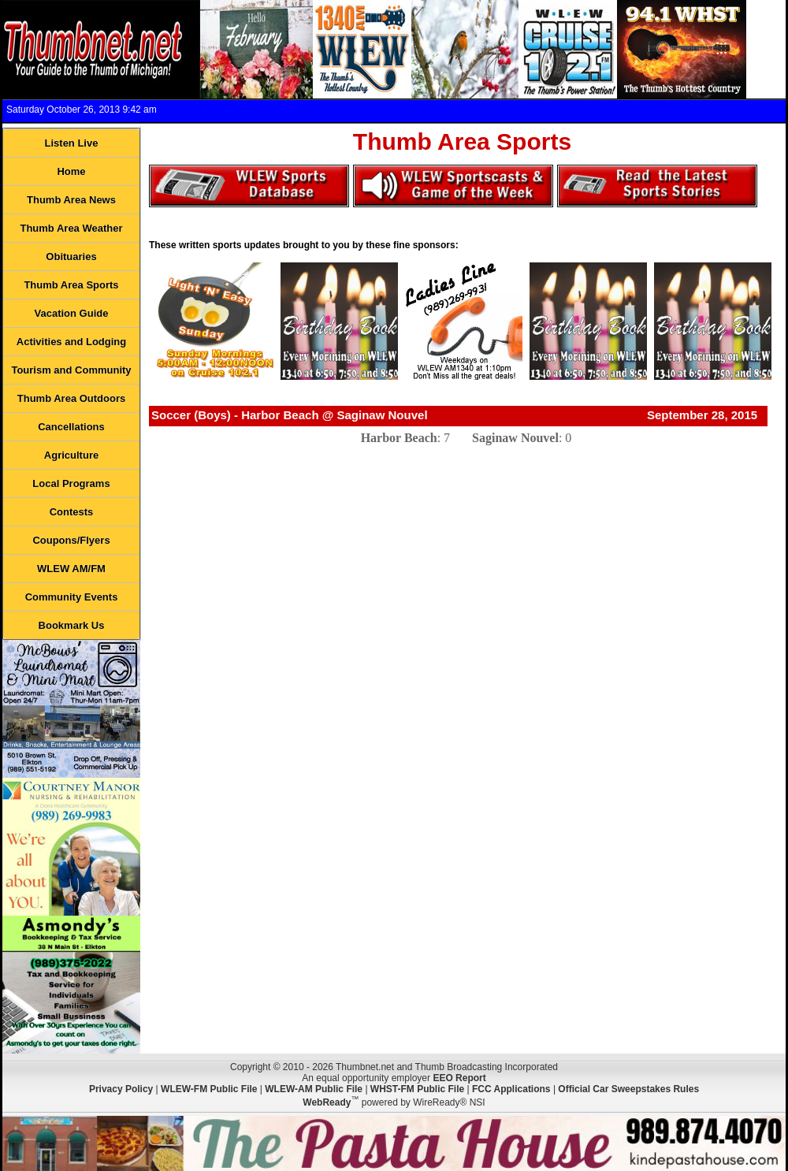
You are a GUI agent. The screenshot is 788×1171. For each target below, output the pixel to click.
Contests (72, 512)
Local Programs (71, 483)
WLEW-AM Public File (313, 1089)
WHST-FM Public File (417, 1089)
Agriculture (71, 455)
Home (71, 171)
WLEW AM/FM (71, 568)
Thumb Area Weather (71, 228)
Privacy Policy (121, 1089)
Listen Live (71, 143)
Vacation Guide (72, 313)
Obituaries (71, 256)
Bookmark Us (72, 625)
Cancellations (71, 427)
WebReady (327, 1102)
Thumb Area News (71, 200)
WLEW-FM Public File (209, 1089)
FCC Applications (511, 1089)
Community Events (71, 597)
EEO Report (459, 1078)
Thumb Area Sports (71, 285)
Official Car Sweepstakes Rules (628, 1089)
